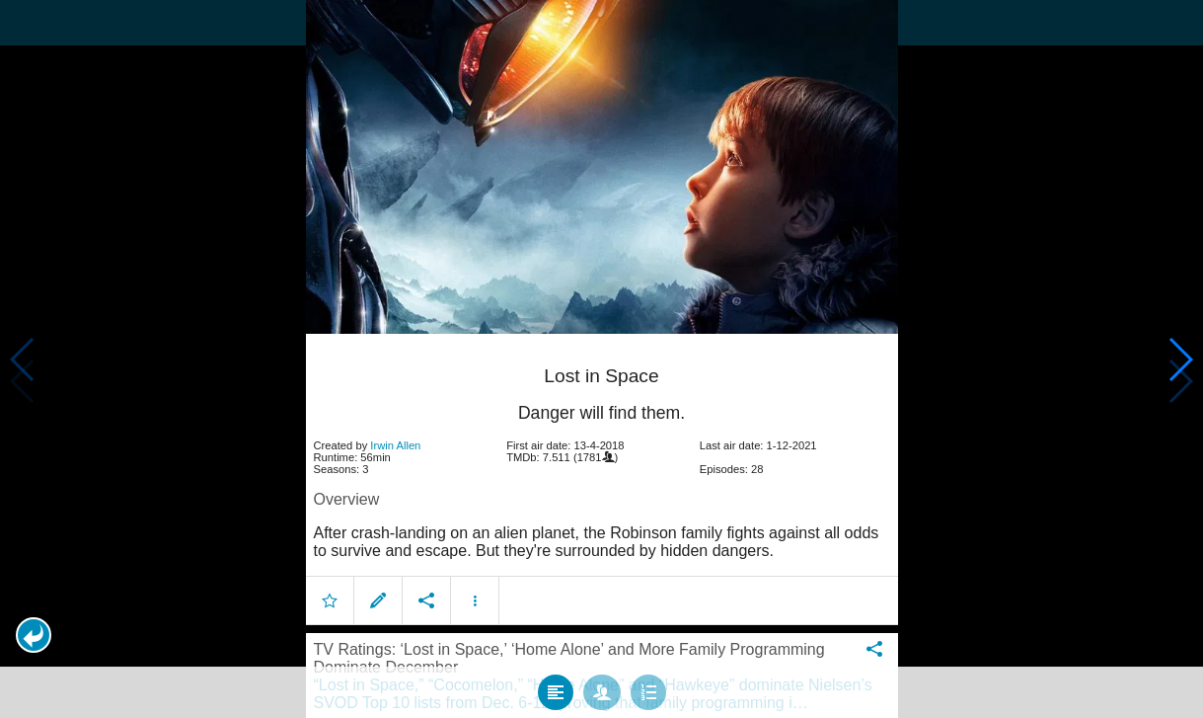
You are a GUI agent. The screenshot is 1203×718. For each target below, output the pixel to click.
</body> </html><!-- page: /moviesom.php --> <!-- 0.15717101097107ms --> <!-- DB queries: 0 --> (601, 359)
